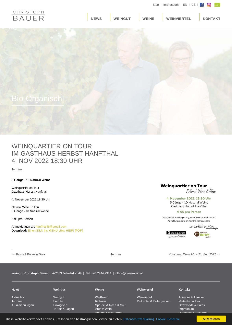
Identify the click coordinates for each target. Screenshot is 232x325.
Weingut (58, 297)
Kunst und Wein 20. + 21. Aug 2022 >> (195, 254)
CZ (193, 4)
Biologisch (60, 305)
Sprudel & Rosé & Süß (110, 305)
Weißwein (101, 297)
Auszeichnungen (23, 305)
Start (156, 4)
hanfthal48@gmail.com (51, 226)
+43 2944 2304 (101, 273)
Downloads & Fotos (192, 305)
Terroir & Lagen (63, 308)
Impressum (171, 4)
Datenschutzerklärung (138, 319)
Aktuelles (18, 297)
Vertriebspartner (189, 301)
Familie (58, 301)
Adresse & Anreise (191, 297)
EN (185, 4)
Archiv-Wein (103, 308)
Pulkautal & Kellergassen (154, 301)
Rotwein (100, 301)
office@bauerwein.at (129, 273)
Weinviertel (144, 297)
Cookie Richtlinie (168, 319)
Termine (116, 254)
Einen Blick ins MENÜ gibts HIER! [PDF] (55, 230)
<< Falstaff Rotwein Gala (28, 254)
